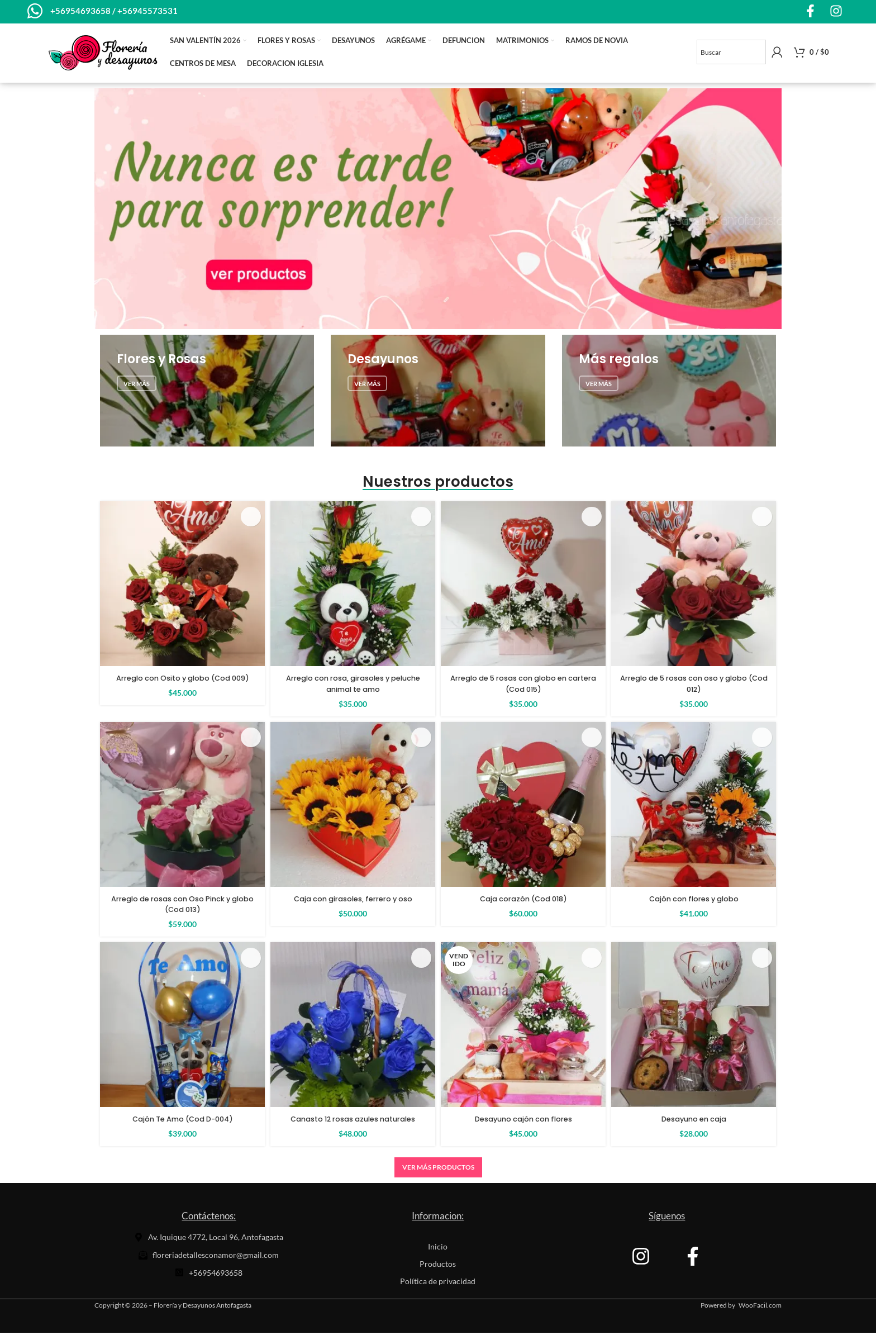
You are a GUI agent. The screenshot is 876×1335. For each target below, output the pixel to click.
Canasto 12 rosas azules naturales (353, 1121)
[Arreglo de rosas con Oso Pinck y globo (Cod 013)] (182, 806)
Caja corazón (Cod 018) (523, 900)
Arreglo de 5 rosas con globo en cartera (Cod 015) (523, 685)
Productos (438, 1266)
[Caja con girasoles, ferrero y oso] (352, 806)
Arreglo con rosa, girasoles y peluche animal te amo (353, 685)
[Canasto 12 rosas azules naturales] (352, 1026)
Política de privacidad (437, 1283)
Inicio (437, 1248)
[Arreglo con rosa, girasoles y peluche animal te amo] (352, 585)
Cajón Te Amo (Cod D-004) (182, 1121)
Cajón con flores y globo (694, 900)
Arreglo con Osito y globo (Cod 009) (182, 685)
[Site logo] (103, 53)
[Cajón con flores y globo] (693, 806)
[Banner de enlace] (207, 393)
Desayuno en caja (693, 1121)
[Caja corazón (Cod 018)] (523, 806)
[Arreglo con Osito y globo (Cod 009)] (182, 585)
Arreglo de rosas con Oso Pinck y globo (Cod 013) (182, 906)
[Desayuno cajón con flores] (523, 1026)
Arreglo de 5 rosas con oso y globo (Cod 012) (693, 685)
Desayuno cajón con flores (523, 1121)
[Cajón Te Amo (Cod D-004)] (182, 1026)
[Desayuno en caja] (693, 1026)
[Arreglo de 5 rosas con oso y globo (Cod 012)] (693, 585)
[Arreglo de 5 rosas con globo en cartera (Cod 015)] (523, 585)
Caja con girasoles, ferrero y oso (352, 900)
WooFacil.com (760, 1307)
